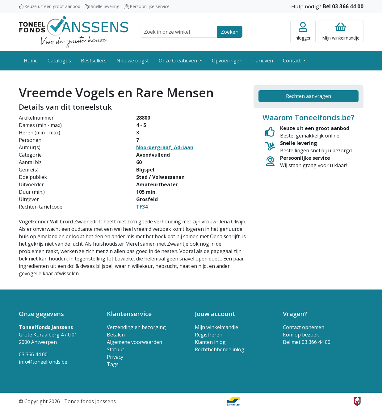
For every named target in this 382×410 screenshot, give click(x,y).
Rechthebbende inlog (219, 349)
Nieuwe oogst (132, 60)
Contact (292, 60)
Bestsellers (94, 60)
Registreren (208, 334)
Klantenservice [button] (129, 314)
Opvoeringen (227, 60)
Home (31, 60)
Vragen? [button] (295, 314)
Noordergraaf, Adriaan (164, 147)
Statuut (115, 349)
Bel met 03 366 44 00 (306, 342)
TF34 (142, 206)
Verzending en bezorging (136, 327)
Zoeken (229, 31)
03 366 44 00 (33, 354)
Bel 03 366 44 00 (342, 6)
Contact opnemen (303, 327)
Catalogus (59, 60)
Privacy (115, 356)
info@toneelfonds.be (43, 361)
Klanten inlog (210, 342)
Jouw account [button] (215, 314)
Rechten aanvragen (308, 96)
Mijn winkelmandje (216, 327)
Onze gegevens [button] (41, 314)
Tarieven (262, 60)
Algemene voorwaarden (134, 342)
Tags (113, 364)
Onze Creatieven (178, 60)
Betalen (116, 334)
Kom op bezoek (301, 334)
